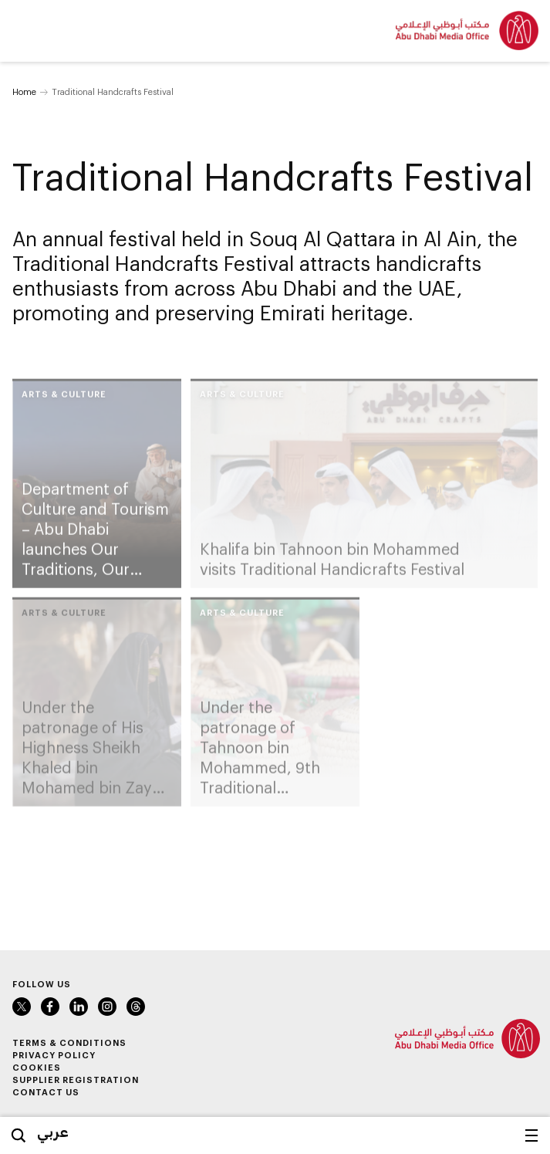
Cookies (36, 1067)
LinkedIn (78, 1006)
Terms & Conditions (69, 1042)
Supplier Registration (75, 1079)
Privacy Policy (54, 1055)
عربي (53, 1131)
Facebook (50, 1006)
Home (24, 91)
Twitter (21, 1006)
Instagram (107, 1006)
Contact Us (45, 1092)
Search (18, 1135)
